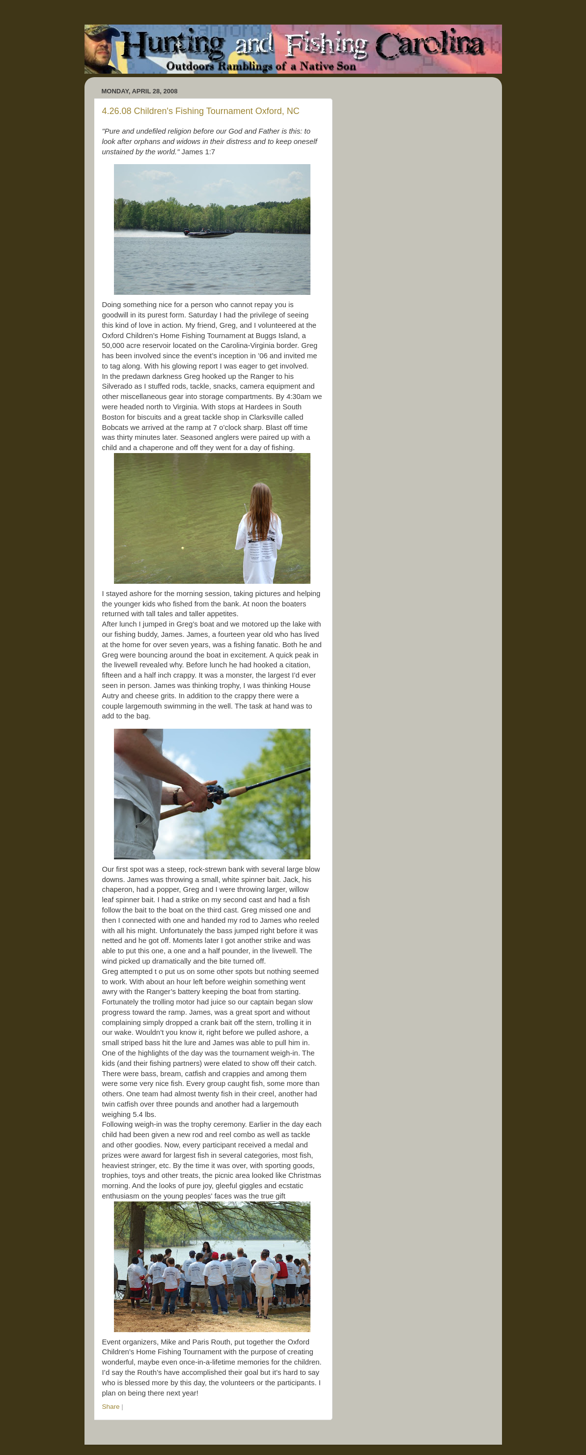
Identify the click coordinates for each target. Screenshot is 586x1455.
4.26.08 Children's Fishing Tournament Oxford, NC (201, 111)
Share (111, 1406)
